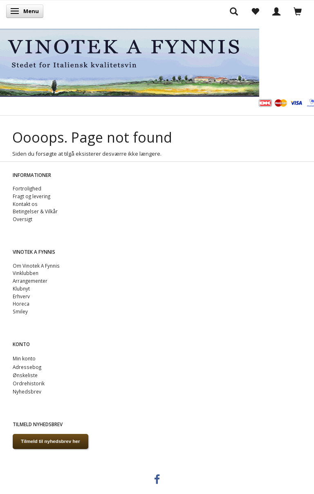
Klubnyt (21, 288)
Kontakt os (25, 204)
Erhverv (21, 296)
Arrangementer (30, 280)
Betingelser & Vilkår (35, 211)
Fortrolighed (27, 188)
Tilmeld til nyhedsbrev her (50, 441)
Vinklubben (25, 273)
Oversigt (22, 219)
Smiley (20, 311)
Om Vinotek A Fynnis (36, 265)
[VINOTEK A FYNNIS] (129, 61)
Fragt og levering (31, 196)
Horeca (21, 303)
